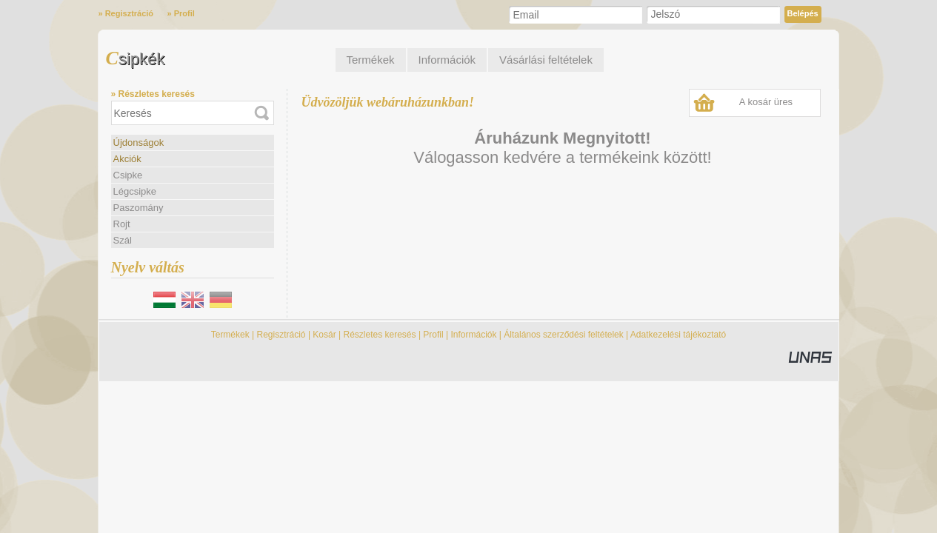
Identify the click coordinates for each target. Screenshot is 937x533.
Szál (122, 240)
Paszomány (138, 207)
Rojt (121, 223)
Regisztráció (281, 334)
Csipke (128, 175)
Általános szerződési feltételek (563, 334)
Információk (473, 334)
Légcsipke (135, 191)
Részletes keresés (380, 334)
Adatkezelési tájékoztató (678, 334)
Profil (433, 334)
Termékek (230, 334)
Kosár (324, 334)
